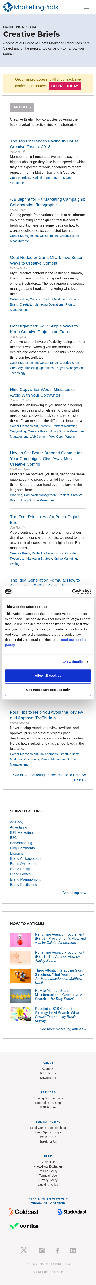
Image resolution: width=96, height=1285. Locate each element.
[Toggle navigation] (87, 7)
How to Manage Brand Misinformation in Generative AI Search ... (59, 995)
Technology (17, 373)
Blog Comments (22, 848)
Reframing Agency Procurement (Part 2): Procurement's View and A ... (60, 938)
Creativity (26, 304)
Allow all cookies (48, 675)
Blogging (16, 853)
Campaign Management (40, 495)
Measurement (19, 241)
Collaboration (49, 236)
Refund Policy (48, 1171)
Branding (16, 495)
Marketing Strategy (45, 177)
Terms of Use (48, 1175)
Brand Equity (20, 869)
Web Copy (56, 436)
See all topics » (74, 893)
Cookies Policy (48, 1184)
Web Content (38, 436)
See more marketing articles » (63, 1029)
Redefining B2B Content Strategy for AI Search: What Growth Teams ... (57, 1015)
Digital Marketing (43, 553)
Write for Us (48, 1137)
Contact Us (47, 1162)
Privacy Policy (47, 1180)
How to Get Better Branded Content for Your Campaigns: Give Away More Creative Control (46, 458)
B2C (13, 838)
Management (19, 436)
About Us (48, 1068)
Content (35, 299)
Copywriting (18, 431)
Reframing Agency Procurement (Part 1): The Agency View (59, 957)
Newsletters (48, 1078)
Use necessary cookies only (48, 689)
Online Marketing (65, 558)
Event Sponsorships (48, 1132)
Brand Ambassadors (25, 858)
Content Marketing (54, 299)
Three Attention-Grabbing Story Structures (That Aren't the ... (59, 977)
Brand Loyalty (20, 874)
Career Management (24, 236)
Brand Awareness (23, 864)
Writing (70, 436)
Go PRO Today (64, 86)
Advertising (18, 827)
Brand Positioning (23, 884)
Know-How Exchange (48, 1166)
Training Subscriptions (48, 1098)
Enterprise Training (48, 1103)
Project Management (70, 368)
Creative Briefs (20, 177)
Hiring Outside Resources (67, 431)
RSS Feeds (48, 1073)
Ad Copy (16, 822)
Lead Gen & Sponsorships (48, 1128)
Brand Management (25, 879)
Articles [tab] (22, 107)
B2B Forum (48, 1107)
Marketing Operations (48, 304)
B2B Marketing (21, 832)
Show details (73, 661)
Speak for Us (48, 1141)
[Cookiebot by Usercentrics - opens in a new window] (72, 591)
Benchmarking (21, 843)
